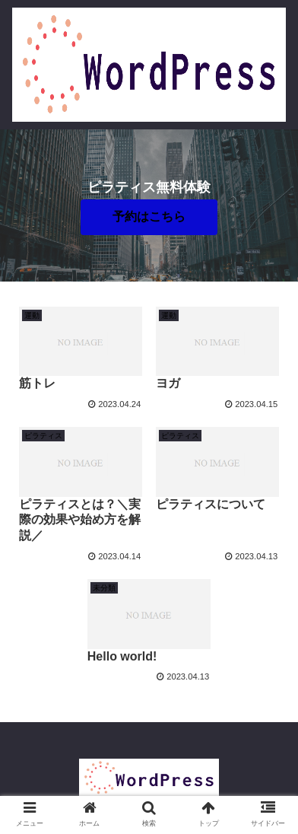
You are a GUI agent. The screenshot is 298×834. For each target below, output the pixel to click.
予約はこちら (149, 216)
